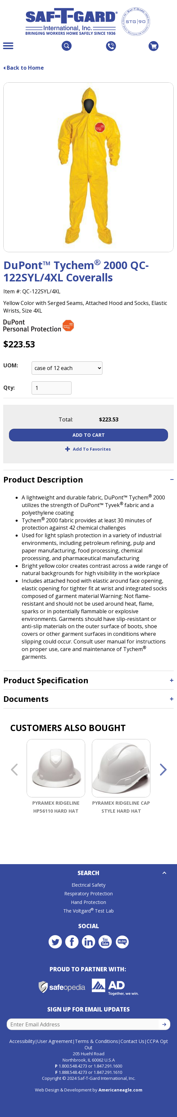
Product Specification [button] (45, 680)
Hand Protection (88, 902)
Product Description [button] (43, 479)
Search (88, 873)
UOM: (10, 365)
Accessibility (22, 1041)
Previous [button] (14, 770)
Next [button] (163, 770)
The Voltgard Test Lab (88, 911)
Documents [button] (26, 698)
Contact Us (132, 1041)
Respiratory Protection (88, 893)
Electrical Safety (88, 885)
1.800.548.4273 (73, 1066)
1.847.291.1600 (107, 1066)
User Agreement (55, 1041)
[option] (56, 790)
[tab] (88, 479)
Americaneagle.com (120, 1090)
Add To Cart (89, 435)
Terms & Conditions (96, 1041)
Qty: (9, 387)
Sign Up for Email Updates (88, 1009)
